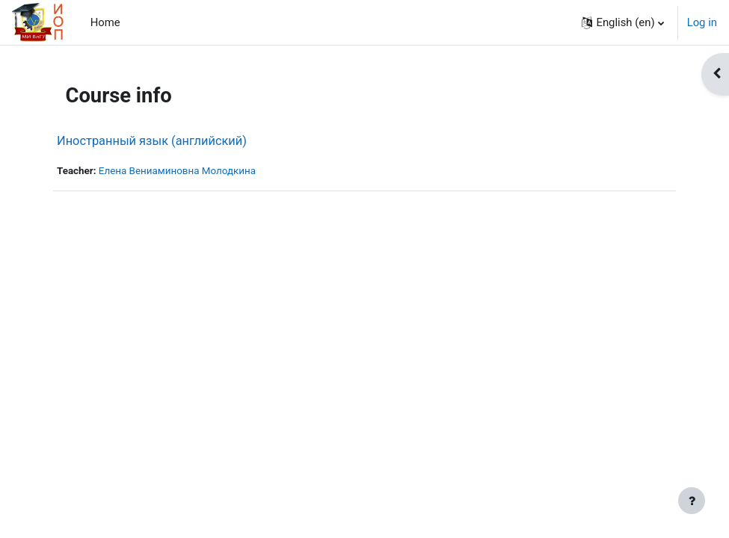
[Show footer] (691, 500)
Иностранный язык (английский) (152, 141)
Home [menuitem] (105, 22)
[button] (622, 22)
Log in (702, 22)
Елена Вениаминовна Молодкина (177, 170)
